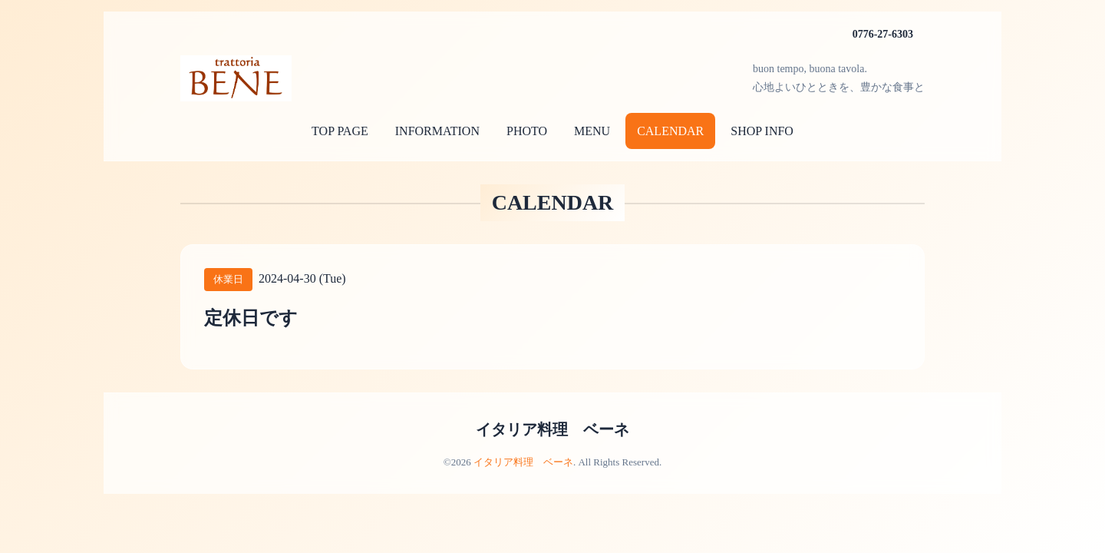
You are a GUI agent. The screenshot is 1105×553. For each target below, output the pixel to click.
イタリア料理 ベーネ (552, 429)
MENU (592, 130)
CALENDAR (670, 130)
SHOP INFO (762, 130)
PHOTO (526, 130)
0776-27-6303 (883, 34)
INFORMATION (437, 130)
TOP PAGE (340, 130)
